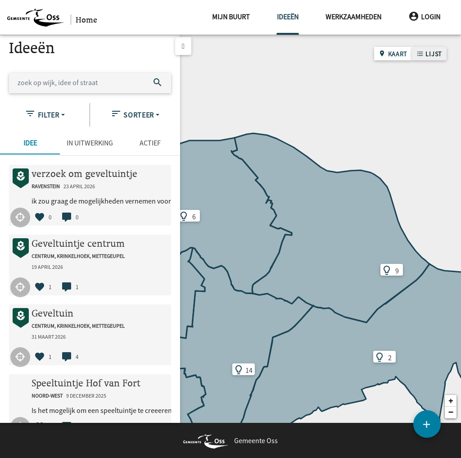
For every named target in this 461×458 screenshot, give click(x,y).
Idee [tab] (30, 142)
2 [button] (373, 357)
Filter (42, 114)
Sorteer (132, 114)
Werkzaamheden (353, 16)
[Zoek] (157, 83)
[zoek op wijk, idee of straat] (77, 83)
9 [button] (380, 270)
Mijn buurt (231, 16)
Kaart (393, 53)
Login (424, 16)
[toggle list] (183, 46)
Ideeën (288, 10)
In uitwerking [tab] (90, 142)
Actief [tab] (150, 142)
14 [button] (233, 369)
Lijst (429, 53)
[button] (450, 401)
